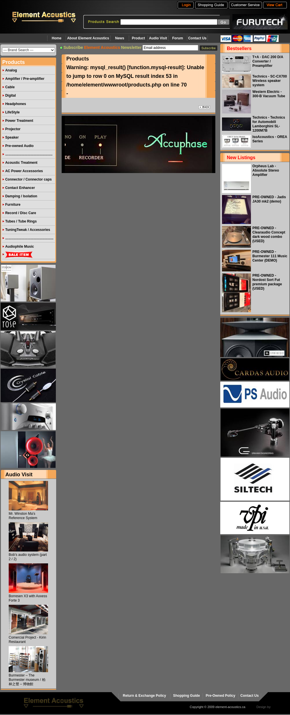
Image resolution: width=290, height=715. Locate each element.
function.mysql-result (155, 67)
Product (138, 38)
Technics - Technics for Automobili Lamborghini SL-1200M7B (268, 124)
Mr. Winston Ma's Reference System (23, 516)
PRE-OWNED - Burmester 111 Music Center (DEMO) (269, 256)
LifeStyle (12, 112)
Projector (13, 129)
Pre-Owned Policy (220, 696)
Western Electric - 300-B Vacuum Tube (268, 94)
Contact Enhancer (20, 188)
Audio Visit (158, 38)
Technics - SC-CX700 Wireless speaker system (269, 80)
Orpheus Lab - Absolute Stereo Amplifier (265, 170)
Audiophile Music (19, 247)
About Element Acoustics (88, 38)
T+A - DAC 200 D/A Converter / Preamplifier (267, 61)
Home (56, 38)
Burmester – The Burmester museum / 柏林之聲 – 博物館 (27, 679)
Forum (177, 38)
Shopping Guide (186, 696)
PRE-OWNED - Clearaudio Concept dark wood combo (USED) (268, 234)
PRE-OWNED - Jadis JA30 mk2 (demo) (269, 199)
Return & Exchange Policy (144, 696)
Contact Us (197, 38)
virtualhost (278, 707)
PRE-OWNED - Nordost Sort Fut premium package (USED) (267, 282)
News (119, 38)
